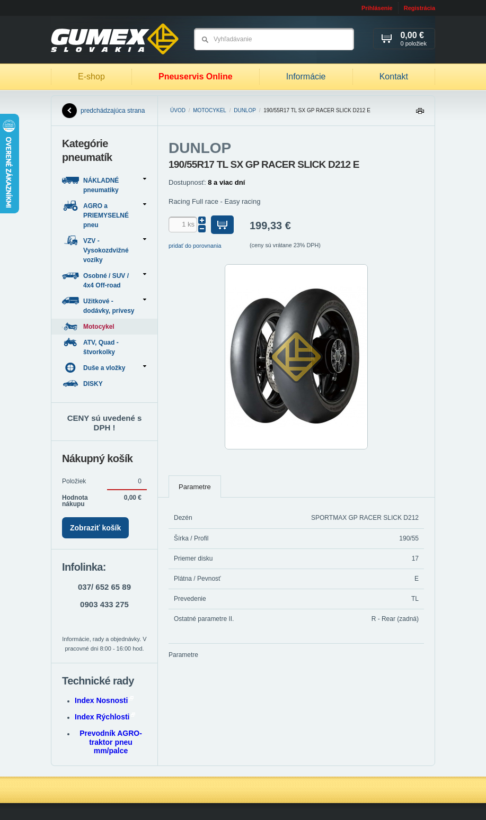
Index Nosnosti (104, 700)
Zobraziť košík (95, 528)
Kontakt (393, 76)
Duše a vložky (104, 368)
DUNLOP (245, 110)
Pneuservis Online (195, 76)
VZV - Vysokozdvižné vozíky (104, 250)
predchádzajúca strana (103, 110)
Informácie (306, 76)
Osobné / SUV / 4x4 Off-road (104, 280)
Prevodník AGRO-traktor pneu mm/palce (110, 742)
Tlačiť (419, 113)
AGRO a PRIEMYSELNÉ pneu (104, 215)
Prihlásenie (377, 8)
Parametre (195, 487)
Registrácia (419, 8)
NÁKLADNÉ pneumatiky (104, 184)
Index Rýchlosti (105, 717)
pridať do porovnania (195, 245)
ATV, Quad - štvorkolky (90, 346)
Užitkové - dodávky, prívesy (104, 305)
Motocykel (209, 110)
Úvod (177, 110)
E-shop (91, 76)
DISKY (83, 384)
